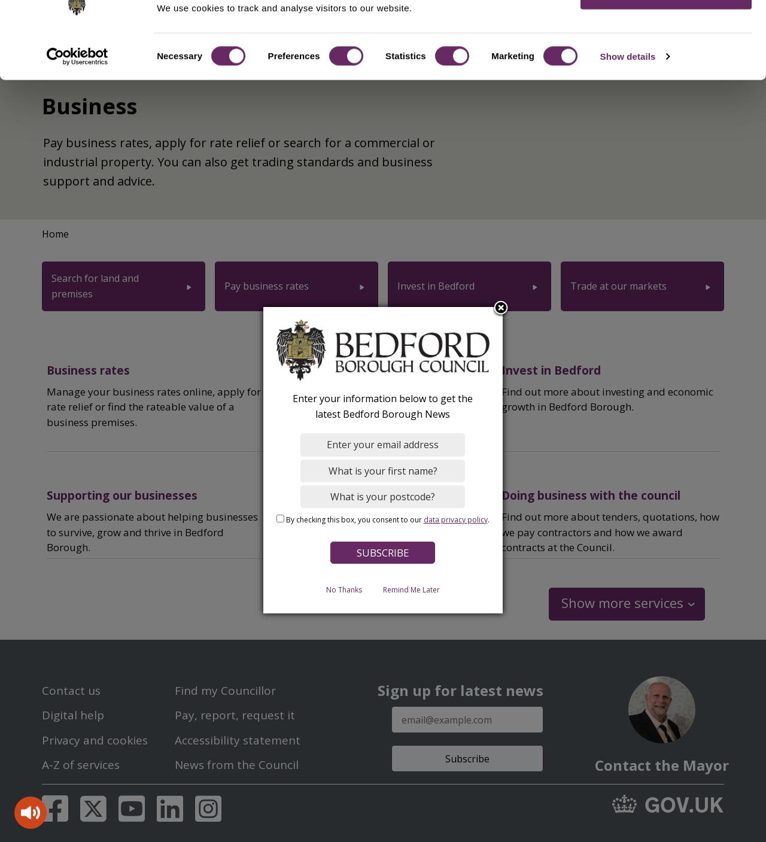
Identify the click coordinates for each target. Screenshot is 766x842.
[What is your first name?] (383, 471)
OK (666, 30)
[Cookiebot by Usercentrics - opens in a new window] (77, 92)
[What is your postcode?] (383, 496)
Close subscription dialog (501, 309)
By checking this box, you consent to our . (388, 520)
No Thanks (344, 590)
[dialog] (383, 460)
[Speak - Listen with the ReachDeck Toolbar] (30, 813)
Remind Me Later (411, 590)
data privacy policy (456, 520)
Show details (628, 92)
